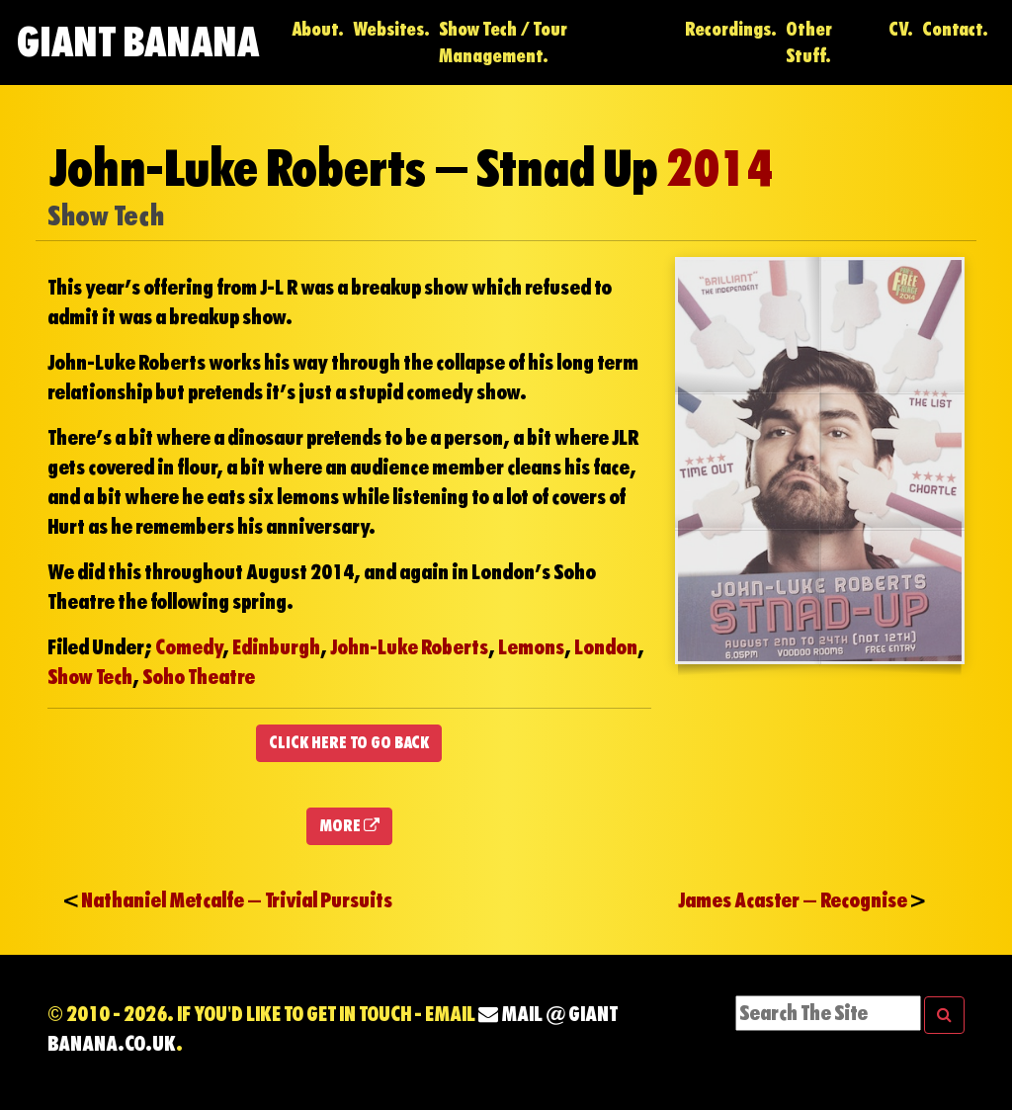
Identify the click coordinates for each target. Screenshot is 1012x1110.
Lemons (531, 647)
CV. (900, 29)
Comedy (188, 647)
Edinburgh (276, 647)
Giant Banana (137, 42)
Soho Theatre (198, 677)
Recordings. (731, 29)
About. (318, 29)
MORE (349, 825)
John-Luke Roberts (409, 647)
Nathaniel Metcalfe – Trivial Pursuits (236, 900)
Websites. (391, 29)
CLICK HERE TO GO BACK (349, 742)
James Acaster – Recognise (792, 900)
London (605, 647)
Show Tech (89, 677)
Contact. (955, 29)
